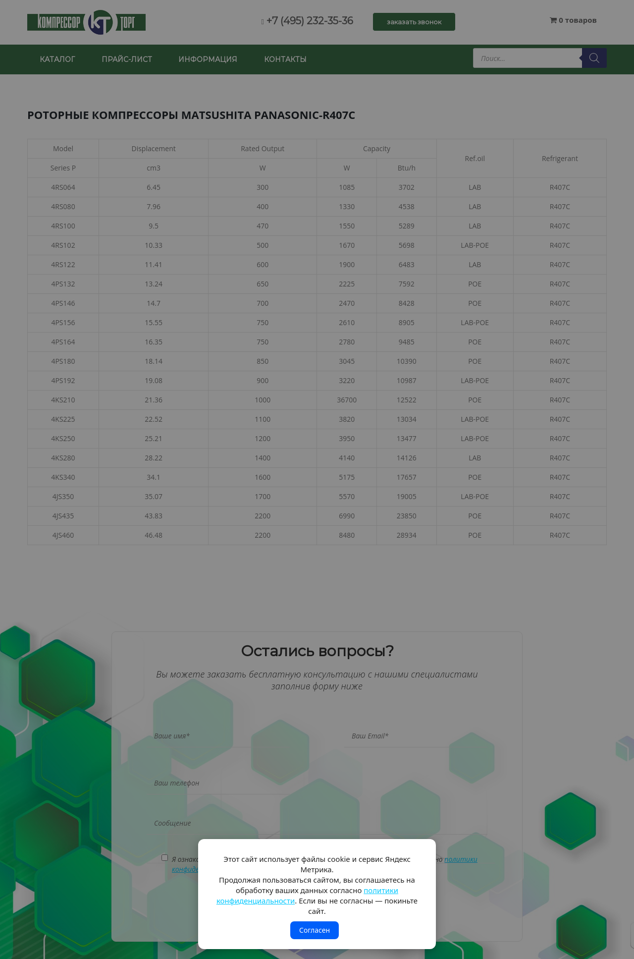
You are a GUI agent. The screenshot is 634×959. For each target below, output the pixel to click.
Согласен (314, 930)
